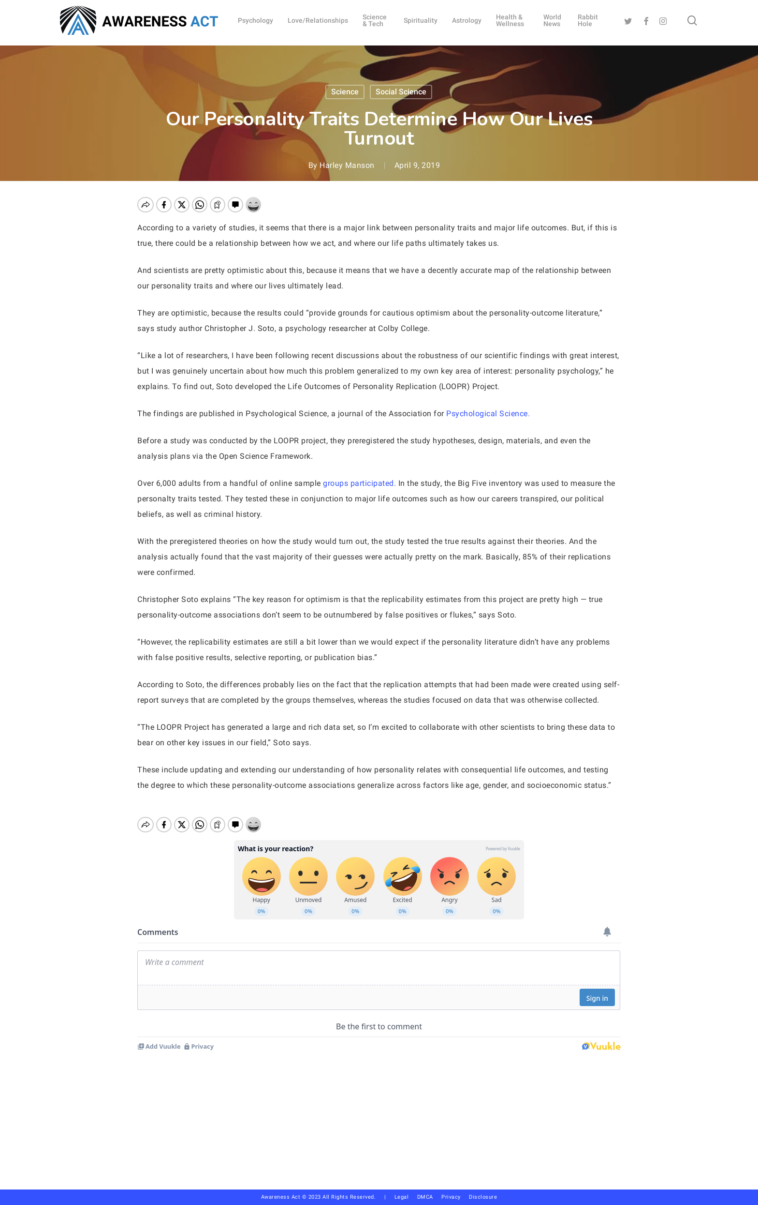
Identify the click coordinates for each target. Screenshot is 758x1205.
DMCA (425, 1197)
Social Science (401, 91)
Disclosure (483, 1197)
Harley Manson (347, 165)
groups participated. (359, 483)
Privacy (455, 1197)
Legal (401, 1197)
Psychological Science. (489, 413)
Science (345, 91)
